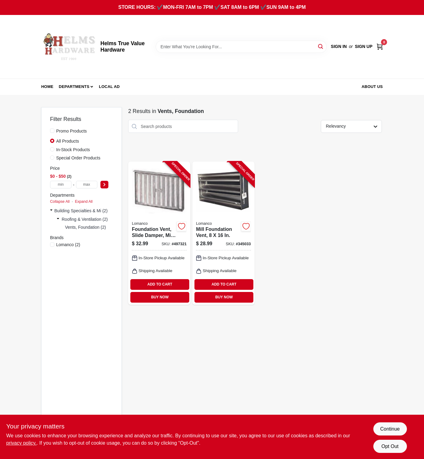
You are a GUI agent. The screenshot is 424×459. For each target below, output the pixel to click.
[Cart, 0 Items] (380, 46)
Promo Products (71, 131)
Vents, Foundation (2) (85, 227)
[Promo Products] (52, 131)
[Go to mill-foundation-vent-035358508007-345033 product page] (223, 233)
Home (47, 86)
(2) (68, 244)
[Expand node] (51, 210)
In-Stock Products (73, 149)
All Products (67, 141)
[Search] (321, 46)
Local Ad (109, 86)
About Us (372, 86)
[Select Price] (104, 184)
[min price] (60, 184)
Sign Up (363, 46)
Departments (74, 86)
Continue (390, 429)
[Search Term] (241, 47)
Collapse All (60, 201)
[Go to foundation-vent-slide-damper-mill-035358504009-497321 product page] (159, 233)
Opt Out (389, 446)
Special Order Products (78, 157)
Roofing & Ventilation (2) (85, 219)
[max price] (86, 184)
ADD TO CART (159, 284)
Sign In (339, 46)
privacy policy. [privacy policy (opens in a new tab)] (21, 443)
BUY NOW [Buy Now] (160, 297)
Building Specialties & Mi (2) (80, 210)
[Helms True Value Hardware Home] (68, 46)
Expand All (83, 201)
